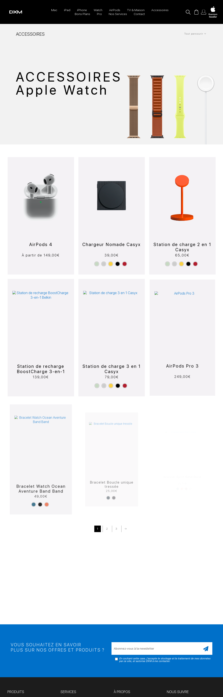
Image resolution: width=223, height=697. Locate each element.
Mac (54, 10)
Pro (99, 14)
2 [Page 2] (107, 528)
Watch (98, 10)
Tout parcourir (193, 33)
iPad (67, 10)
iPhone (82, 10)
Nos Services (118, 14)
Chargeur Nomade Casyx (111, 240)
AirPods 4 (41, 243)
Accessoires (160, 10)
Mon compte (203, 12)
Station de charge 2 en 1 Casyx (182, 236)
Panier (196, 12)
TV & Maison (136, 10)
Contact (139, 14)
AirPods (114, 10)
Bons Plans (82, 14)
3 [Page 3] (116, 528)
